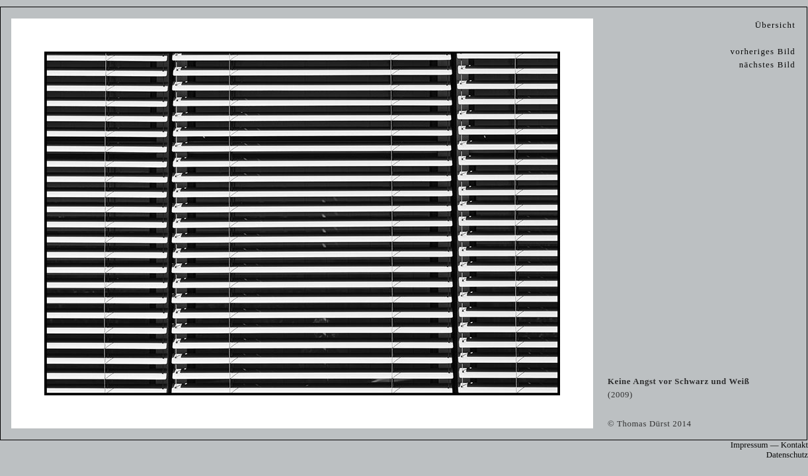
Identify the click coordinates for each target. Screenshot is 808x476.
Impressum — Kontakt (769, 445)
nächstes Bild (767, 64)
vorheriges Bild (763, 51)
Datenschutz (787, 454)
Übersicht (775, 25)
